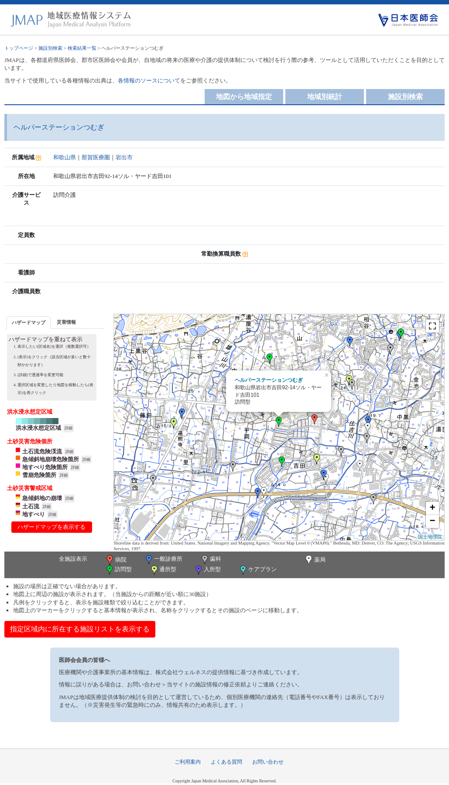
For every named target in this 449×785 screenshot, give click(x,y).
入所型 (207, 570)
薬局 (315, 560)
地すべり (33, 514)
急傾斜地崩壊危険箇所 (50, 459)
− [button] (432, 521)
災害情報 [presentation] (66, 322)
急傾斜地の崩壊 (42, 498)
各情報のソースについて (149, 80)
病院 (116, 560)
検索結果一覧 (82, 48)
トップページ (18, 48)
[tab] (29, 322)
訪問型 (118, 570)
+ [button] (432, 508)
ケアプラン (257, 570)
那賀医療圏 (96, 157)
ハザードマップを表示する (51, 527)
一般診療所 (163, 559)
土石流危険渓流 (42, 451)
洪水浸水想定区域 (38, 428)
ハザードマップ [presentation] (28, 322)
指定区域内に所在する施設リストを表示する (80, 629)
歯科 (210, 559)
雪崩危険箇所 (39, 475)
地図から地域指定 (244, 96)
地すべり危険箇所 (45, 467)
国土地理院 (430, 536)
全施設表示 (73, 558)
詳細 (68, 428)
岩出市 (124, 157)
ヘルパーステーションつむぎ (269, 380)
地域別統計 (324, 96)
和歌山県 (64, 157)
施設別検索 (50, 48)
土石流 (30, 506)
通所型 (162, 570)
